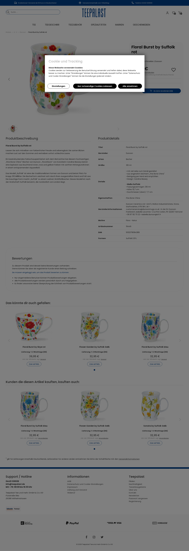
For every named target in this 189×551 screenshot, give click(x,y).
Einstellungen (58, 86)
